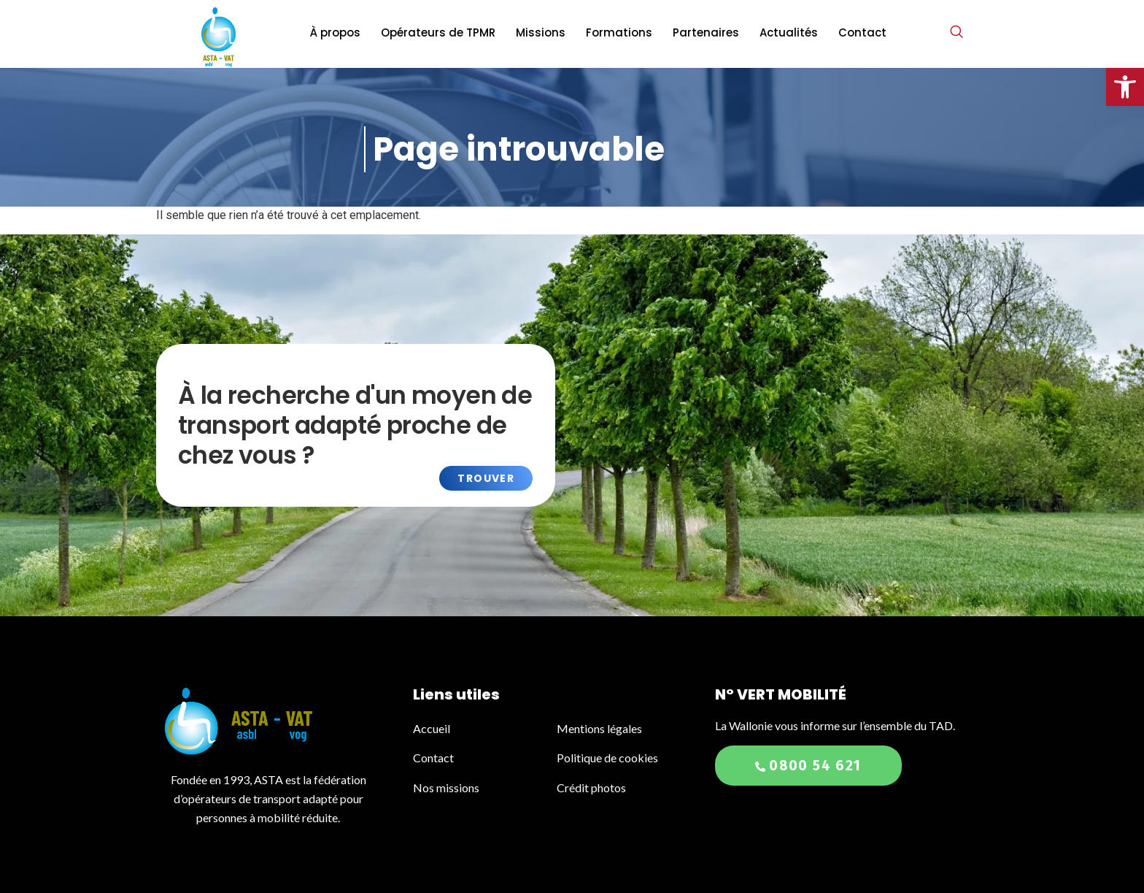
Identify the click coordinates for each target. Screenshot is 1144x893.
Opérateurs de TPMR (438, 32)
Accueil (432, 728)
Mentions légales (599, 728)
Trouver (485, 478)
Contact (862, 32)
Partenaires (706, 32)
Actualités (789, 32)
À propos (335, 32)
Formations (619, 32)
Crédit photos (591, 787)
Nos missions (446, 787)
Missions (540, 32)
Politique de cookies (607, 757)
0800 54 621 (808, 765)
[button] (1125, 87)
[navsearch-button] (956, 33)
